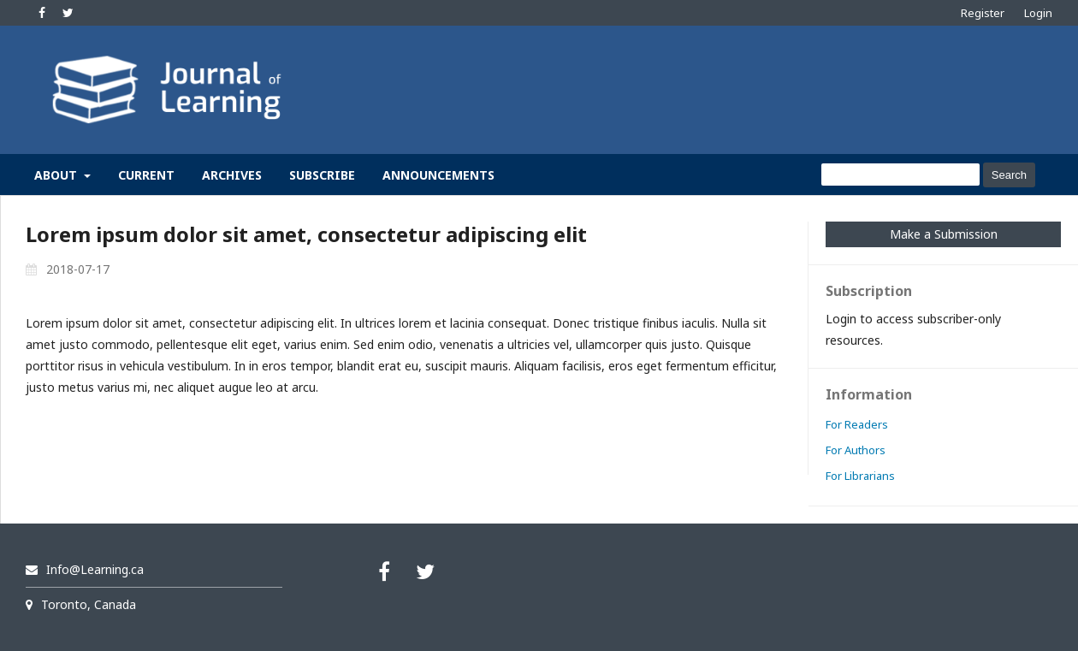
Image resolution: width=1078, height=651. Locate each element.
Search (1009, 175)
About (57, 175)
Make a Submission (944, 234)
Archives (232, 175)
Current (146, 175)
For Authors (856, 450)
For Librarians (860, 475)
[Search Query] (900, 174)
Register (982, 13)
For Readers (857, 424)
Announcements (438, 175)
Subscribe (322, 175)
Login (1038, 13)
